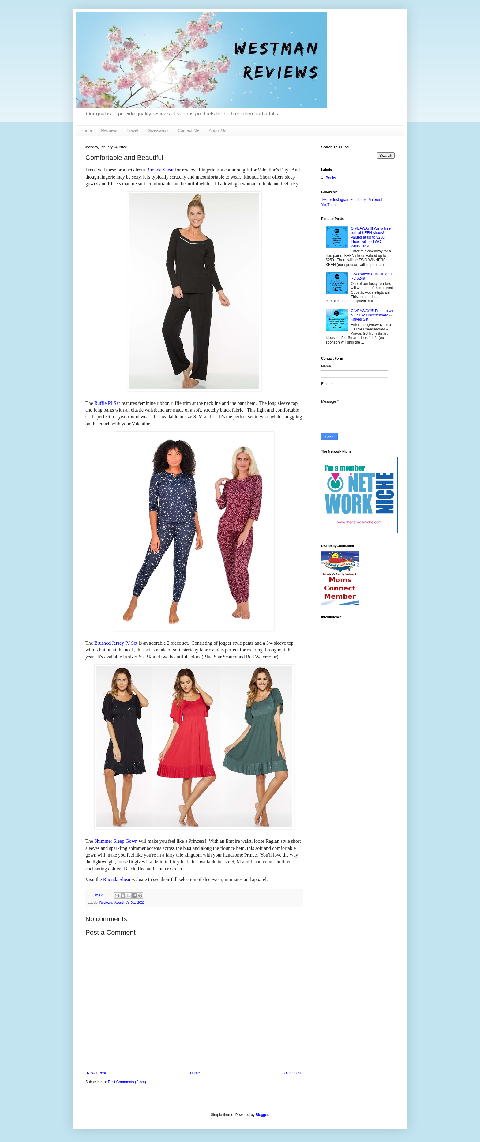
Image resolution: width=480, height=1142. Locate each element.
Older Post (292, 1073)
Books (331, 178)
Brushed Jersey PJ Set (115, 643)
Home (86, 130)
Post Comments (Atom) (127, 1082)
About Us (218, 130)
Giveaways (158, 130)
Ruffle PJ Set (107, 403)
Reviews (109, 130)
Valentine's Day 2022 (129, 902)
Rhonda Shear (160, 169)
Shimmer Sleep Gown (115, 841)
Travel (132, 130)
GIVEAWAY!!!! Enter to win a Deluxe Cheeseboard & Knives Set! (372, 315)
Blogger (262, 1115)
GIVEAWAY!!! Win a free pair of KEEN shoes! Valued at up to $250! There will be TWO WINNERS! (371, 237)
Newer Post (96, 1073)
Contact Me (189, 130)
